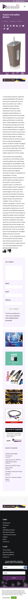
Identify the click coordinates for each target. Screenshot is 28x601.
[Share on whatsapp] (20, 25)
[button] (13, 1)
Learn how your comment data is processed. (12, 318)
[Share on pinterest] (13, 25)
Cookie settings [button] (6, 597)
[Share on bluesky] (23, 25)
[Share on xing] (4, 28)
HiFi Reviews (6, 21)
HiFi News (6, 525)
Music (4, 527)
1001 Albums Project (9, 530)
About (4, 539)
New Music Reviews (9, 532)
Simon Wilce (13, 21)
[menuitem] (13, 1)
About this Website (8, 552)
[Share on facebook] (4, 25)
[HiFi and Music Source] (11, 6)
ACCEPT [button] (14, 597)
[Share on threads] (10, 25)
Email (7, 291)
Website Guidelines (8, 554)
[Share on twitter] (7, 25)
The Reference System (9, 534)
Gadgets (5, 537)
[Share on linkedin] (16, 25)
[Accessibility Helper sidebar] (25, 567)
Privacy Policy (7, 550)
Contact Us (6, 541)
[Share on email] (7, 28)
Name (7, 283)
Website (8, 300)
